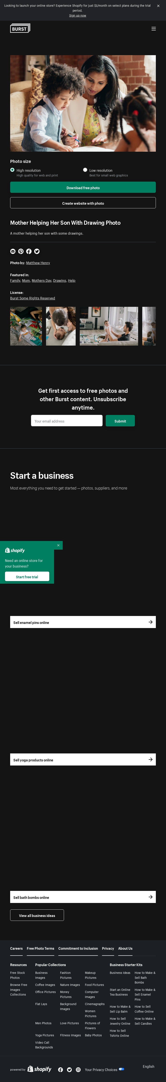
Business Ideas (120, 972)
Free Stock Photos (17, 975)
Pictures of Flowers (92, 1025)
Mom (26, 280)
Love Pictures (69, 1022)
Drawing (59, 280)
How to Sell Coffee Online (144, 1008)
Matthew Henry (38, 262)
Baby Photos (93, 1034)
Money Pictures (66, 994)
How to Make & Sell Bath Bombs (145, 977)
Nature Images (70, 984)
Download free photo (83, 187)
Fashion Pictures (66, 975)
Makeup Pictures (90, 975)
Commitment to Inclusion (78, 948)
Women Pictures (90, 1013)
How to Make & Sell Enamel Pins (145, 994)
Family (15, 280)
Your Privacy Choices (104, 1069)
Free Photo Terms (40, 948)
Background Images (68, 1006)
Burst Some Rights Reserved (32, 297)
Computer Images (92, 994)
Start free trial (27, 576)
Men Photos (43, 1022)
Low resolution (100, 170)
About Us (125, 948)
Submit (120, 420)
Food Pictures (94, 984)
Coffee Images (45, 984)
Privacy (108, 948)
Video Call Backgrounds (44, 1044)
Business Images (41, 975)
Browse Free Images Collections (18, 989)
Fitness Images (70, 1034)
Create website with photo (83, 203)
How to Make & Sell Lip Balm (120, 1008)
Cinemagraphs (95, 1003)
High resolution (29, 170)
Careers (16, 948)
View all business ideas (37, 915)
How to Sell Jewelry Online (120, 1021)
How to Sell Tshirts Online (119, 1033)
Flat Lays (41, 1003)
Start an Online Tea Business (120, 992)
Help (71, 280)
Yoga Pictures (44, 1034)
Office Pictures (45, 991)
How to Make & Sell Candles (145, 1021)
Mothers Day (41, 280)
